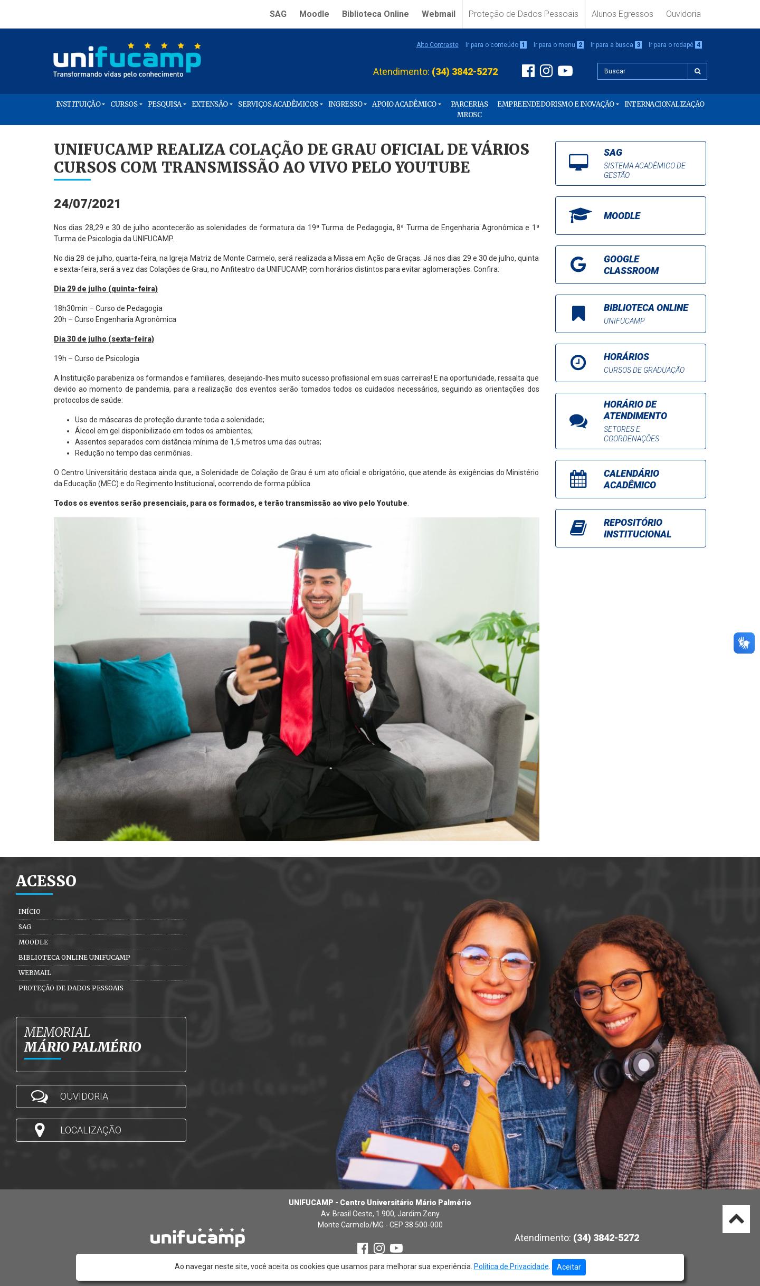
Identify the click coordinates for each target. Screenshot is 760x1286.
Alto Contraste (437, 45)
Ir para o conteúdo (496, 45)
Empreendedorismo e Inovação (555, 104)
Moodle (314, 14)
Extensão (210, 104)
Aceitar (569, 1267)
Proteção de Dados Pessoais (523, 14)
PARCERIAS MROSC (469, 109)
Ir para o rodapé (675, 45)
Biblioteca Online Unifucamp (74, 957)
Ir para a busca (616, 45)
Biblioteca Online (375, 14)
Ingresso (345, 104)
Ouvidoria (683, 14)
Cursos (123, 104)
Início (29, 911)
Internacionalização (664, 104)
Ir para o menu (559, 45)
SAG (278, 14)
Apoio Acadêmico (404, 104)
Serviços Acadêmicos (278, 104)
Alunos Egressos (622, 14)
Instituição (78, 104)
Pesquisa (165, 104)
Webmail (438, 14)
